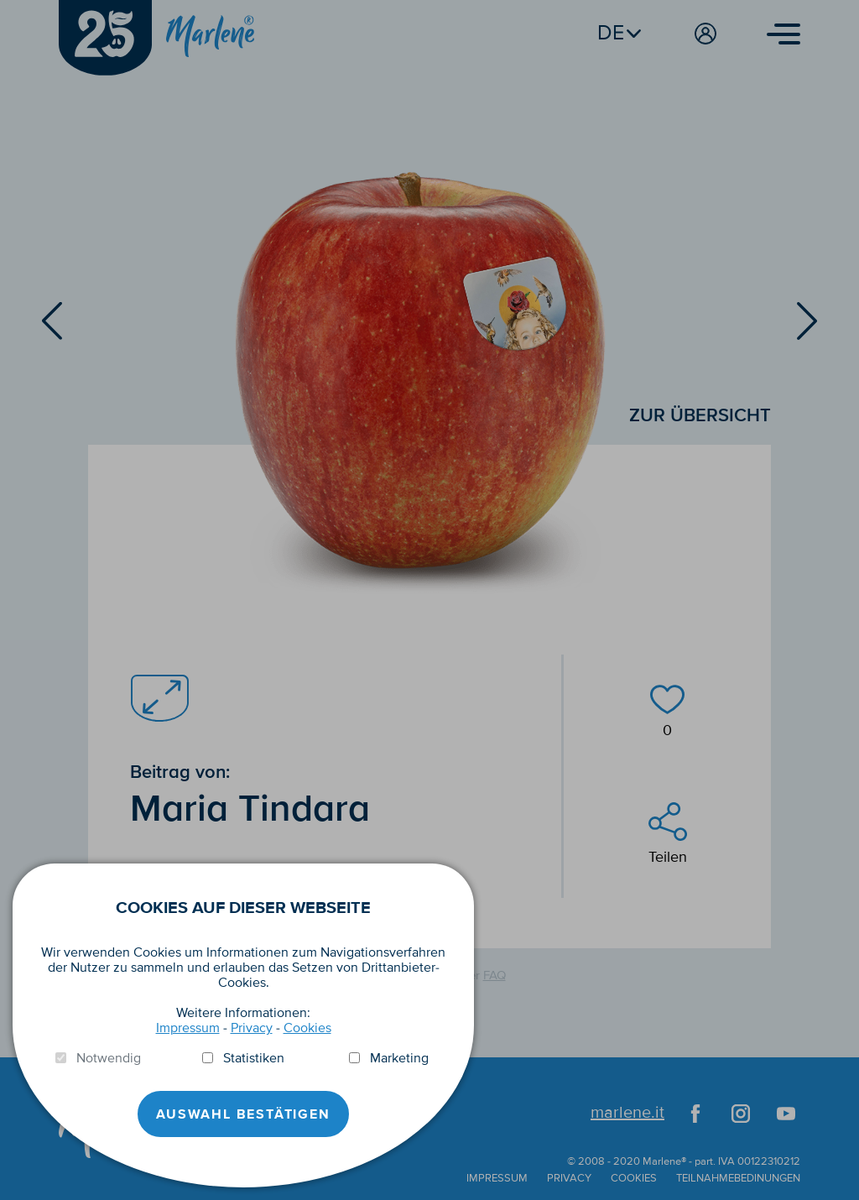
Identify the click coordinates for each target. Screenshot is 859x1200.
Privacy (252, 1028)
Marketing (399, 1058)
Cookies (307, 1028)
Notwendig (108, 1058)
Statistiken (253, 1058)
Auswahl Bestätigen (243, 1114)
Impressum (188, 1028)
